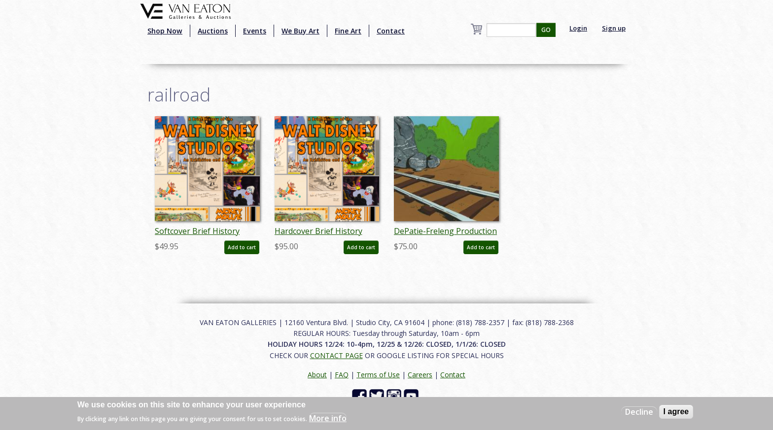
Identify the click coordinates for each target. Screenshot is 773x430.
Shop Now (164, 30)
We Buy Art (300, 30)
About (317, 374)
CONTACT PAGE (336, 355)
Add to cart (242, 247)
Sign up (614, 28)
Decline (639, 411)
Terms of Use (378, 374)
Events (254, 30)
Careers (420, 374)
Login (578, 28)
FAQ (342, 374)
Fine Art (348, 30)
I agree (676, 411)
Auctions (213, 30)
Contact (391, 30)
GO (546, 30)
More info (328, 418)
